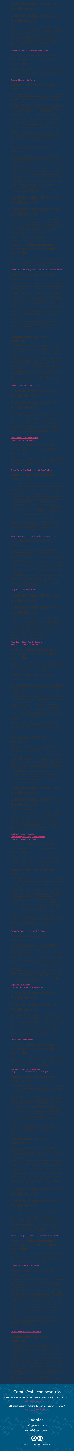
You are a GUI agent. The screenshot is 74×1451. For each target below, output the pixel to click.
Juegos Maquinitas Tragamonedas (25, 385)
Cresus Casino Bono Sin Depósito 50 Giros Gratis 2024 (33, 470)
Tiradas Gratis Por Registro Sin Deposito (27, 987)
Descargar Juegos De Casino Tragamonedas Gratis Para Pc (35, 1236)
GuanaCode (50, 1444)
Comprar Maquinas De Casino (23, 80)
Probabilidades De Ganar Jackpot (24, 644)
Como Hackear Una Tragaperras (24, 440)
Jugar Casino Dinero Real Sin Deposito (26, 642)
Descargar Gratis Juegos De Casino (25, 1069)
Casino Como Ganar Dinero (22, 1040)
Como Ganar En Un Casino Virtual (24, 438)
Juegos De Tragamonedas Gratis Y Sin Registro (30, 1072)
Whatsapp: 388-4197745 (37, 1401)
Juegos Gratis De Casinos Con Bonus (26, 1332)
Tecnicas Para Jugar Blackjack (23, 834)
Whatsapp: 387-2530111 (37, 1410)
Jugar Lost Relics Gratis (20, 985)
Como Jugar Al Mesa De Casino (23, 839)
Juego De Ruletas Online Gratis (23, 590)
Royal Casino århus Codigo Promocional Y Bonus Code (33, 536)
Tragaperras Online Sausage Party (25, 1265)
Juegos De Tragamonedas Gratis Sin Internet (29, 931)
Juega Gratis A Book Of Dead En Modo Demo (29, 50)
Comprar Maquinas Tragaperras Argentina (28, 837)
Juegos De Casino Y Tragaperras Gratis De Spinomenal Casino (36, 270)
